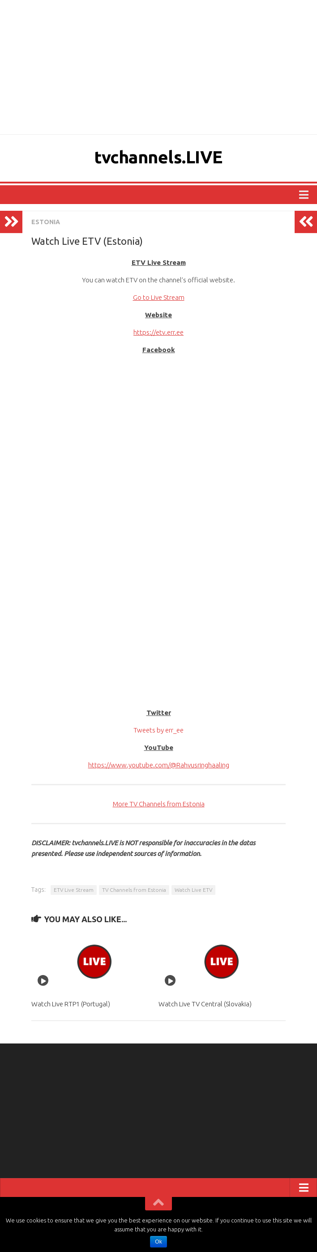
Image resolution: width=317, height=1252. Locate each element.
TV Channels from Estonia (134, 890)
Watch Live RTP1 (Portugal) (70, 1004)
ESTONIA (45, 222)
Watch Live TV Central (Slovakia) (205, 1004)
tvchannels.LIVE (158, 156)
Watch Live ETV (193, 890)
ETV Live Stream (74, 890)
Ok (158, 1242)
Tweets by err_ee (158, 730)
